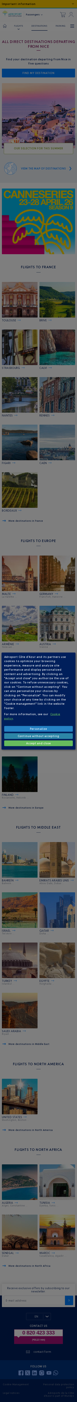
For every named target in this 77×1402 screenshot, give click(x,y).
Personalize (38, 728)
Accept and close (38, 743)
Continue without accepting (38, 736)
